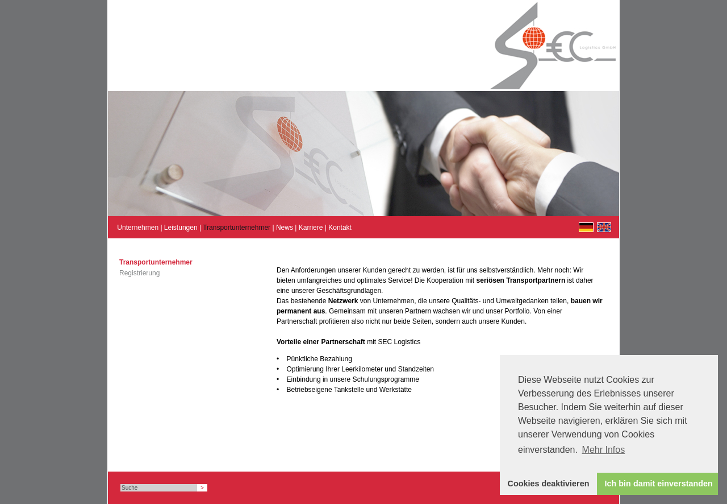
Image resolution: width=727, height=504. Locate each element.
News (284, 228)
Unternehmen (137, 228)
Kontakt (340, 228)
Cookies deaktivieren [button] (549, 483)
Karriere (311, 228)
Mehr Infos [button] (603, 450)
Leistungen (181, 228)
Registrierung (139, 273)
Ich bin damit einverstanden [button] (659, 483)
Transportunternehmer (236, 228)
